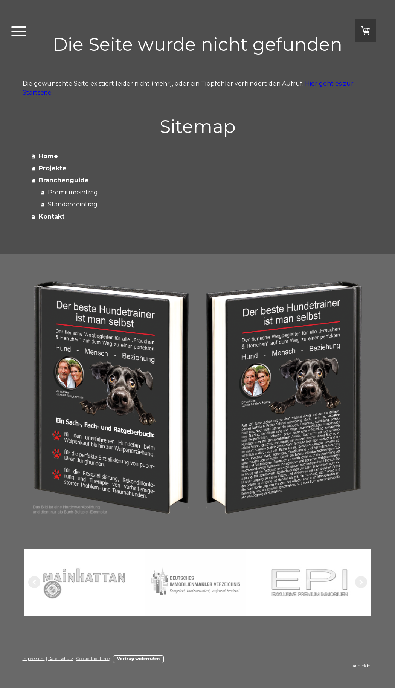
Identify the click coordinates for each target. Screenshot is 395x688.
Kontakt (51, 216)
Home (48, 156)
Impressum (34, 658)
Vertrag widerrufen (138, 658)
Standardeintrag (73, 204)
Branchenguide (64, 180)
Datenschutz (60, 658)
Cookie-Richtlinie (93, 658)
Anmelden (362, 666)
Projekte (52, 168)
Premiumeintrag (73, 192)
